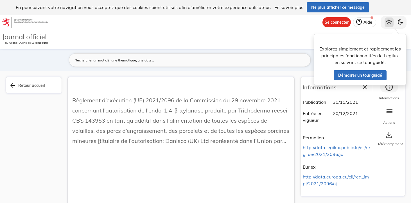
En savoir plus (288, 7)
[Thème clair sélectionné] (389, 22)
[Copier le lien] (331, 138)
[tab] (389, 92)
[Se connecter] (336, 22)
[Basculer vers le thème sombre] (400, 22)
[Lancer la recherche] (303, 60)
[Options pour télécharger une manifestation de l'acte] (389, 139)
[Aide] (364, 22)
